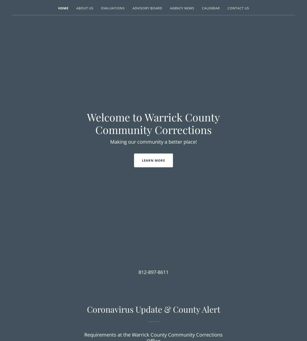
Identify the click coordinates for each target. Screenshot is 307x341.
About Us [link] (84, 8)
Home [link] (63, 8)
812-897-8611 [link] (153, 272)
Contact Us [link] (238, 8)
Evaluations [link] (113, 8)
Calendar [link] (211, 8)
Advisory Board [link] (147, 8)
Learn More (153, 160)
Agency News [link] (182, 8)
